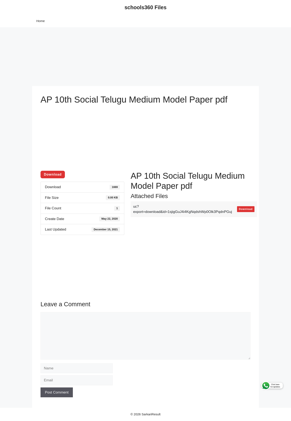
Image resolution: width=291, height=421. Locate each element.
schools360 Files (145, 7)
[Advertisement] (126, 56)
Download (53, 174)
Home (40, 21)
